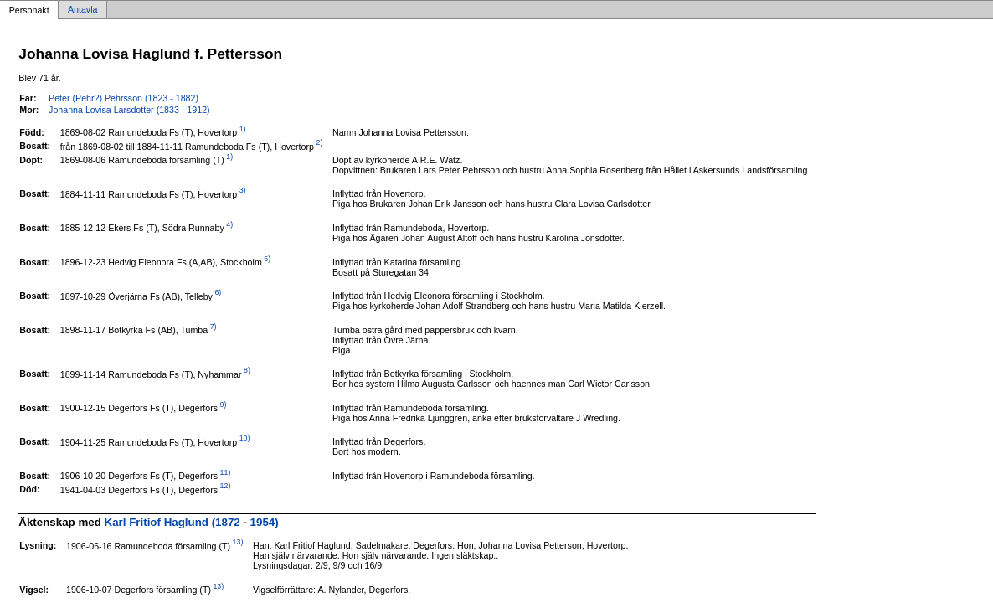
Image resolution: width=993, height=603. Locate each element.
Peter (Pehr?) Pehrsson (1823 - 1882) (123, 98)
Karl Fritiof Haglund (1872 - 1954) (192, 522)
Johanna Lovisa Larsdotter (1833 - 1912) (129, 110)
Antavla (83, 10)
